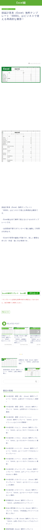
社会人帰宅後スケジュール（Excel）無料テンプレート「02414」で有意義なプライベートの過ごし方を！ (22, 510)
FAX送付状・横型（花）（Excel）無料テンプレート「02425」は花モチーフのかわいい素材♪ (22, 398)
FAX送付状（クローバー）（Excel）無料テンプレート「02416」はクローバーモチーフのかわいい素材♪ (22, 492)
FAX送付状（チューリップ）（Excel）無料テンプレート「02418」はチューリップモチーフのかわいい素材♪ (22, 471)
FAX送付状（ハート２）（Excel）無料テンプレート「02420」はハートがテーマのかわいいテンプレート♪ (22, 450)
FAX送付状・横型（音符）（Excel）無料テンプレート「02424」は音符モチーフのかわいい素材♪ (22, 409)
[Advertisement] (21, 41)
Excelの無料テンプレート (8, 9)
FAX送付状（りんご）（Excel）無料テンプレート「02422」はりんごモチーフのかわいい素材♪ (22, 429)
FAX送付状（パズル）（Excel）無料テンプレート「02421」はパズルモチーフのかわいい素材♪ (22, 440)
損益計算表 (6, 311)
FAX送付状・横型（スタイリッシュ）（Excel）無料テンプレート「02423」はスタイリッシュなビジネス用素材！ (22, 419)
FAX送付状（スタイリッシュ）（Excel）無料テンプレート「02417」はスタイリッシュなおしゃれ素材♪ (22, 481)
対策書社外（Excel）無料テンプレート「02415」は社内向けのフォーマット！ (20, 501)
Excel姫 (21, 2)
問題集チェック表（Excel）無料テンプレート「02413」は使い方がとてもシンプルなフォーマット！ (22, 520)
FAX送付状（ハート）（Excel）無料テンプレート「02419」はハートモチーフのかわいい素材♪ (22, 461)
